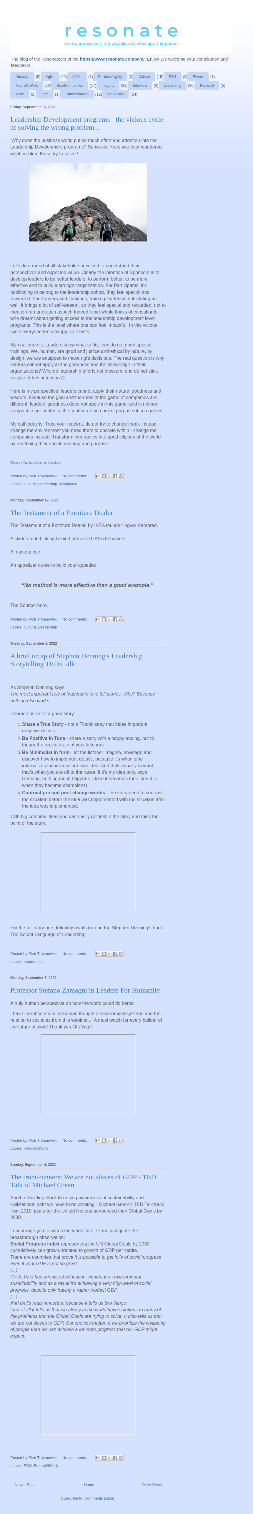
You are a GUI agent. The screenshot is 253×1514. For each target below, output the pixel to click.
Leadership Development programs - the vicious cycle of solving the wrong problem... (86, 123)
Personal (207, 86)
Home (89, 1485)
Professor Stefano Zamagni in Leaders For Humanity (85, 990)
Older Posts (152, 1485)
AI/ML (76, 77)
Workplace (115, 94)
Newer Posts (25, 1485)
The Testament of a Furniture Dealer (61, 512)
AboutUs (22, 77)
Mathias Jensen (33, 462)
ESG (172, 77)
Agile (50, 77)
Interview (140, 86)
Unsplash (54, 462)
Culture (144, 77)
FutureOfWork (27, 86)
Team (20, 94)
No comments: (75, 476)
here (42, 605)
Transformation (77, 94)
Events (198, 77)
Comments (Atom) (99, 1498)
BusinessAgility (110, 77)
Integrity (108, 86)
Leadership (172, 86)
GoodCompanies (69, 86)
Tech (44, 94)
